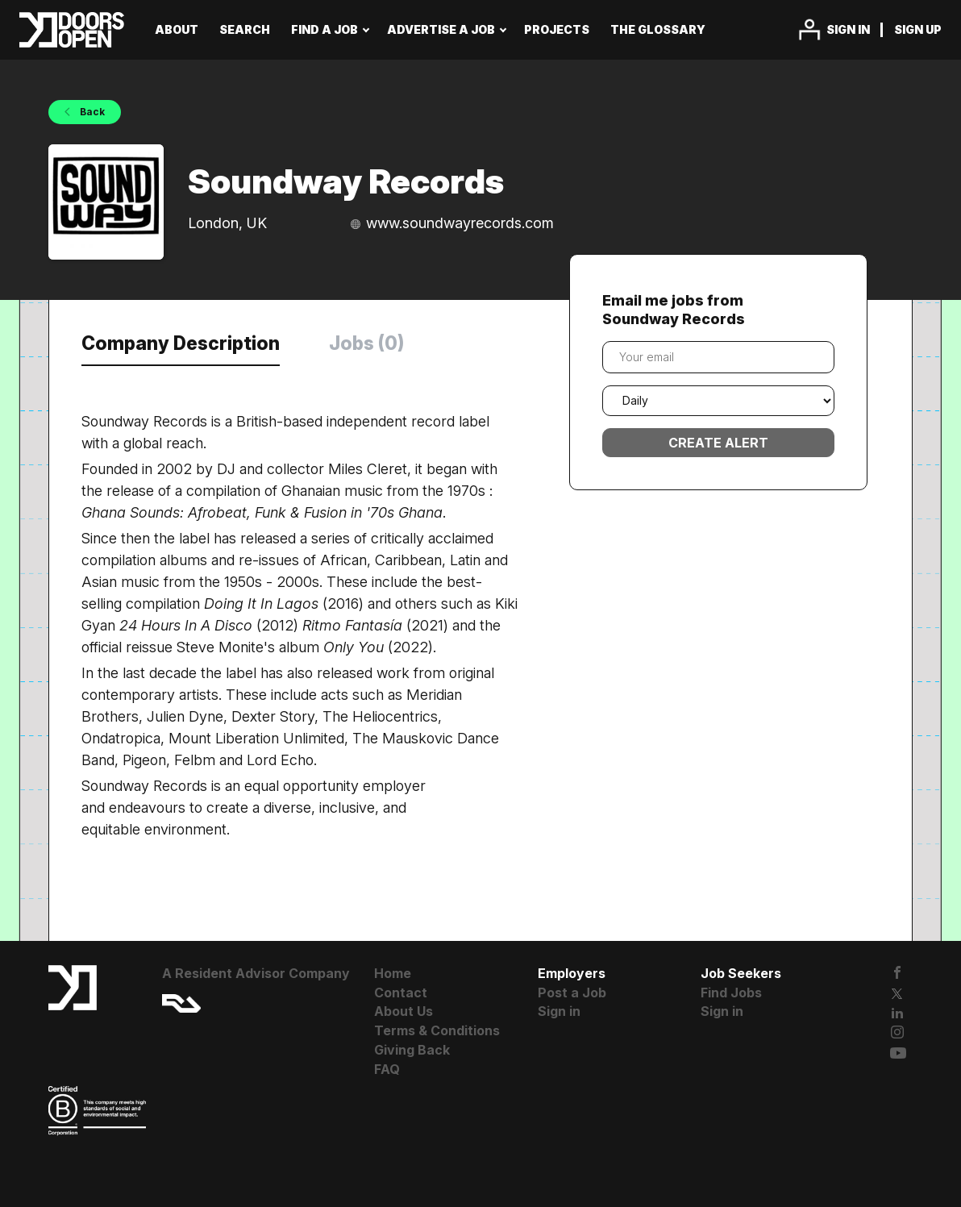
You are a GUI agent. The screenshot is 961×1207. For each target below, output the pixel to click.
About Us (403, 1011)
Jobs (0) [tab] (366, 343)
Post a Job (572, 992)
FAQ (387, 1069)
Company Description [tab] (180, 343)
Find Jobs (731, 992)
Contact (400, 992)
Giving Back (412, 1050)
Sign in (848, 29)
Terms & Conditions (437, 1030)
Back (91, 112)
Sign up (918, 29)
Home (392, 973)
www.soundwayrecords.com (460, 222)
